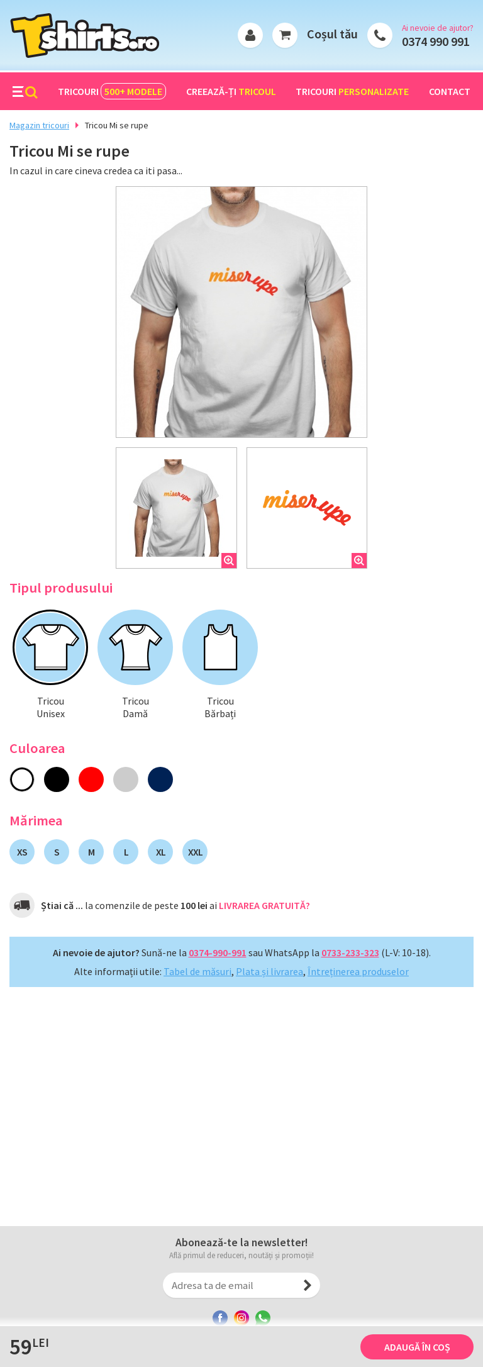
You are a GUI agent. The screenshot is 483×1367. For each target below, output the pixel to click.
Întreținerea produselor (358, 971)
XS (22, 851)
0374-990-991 (218, 952)
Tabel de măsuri (197, 971)
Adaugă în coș (417, 1347)
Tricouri (112, 91)
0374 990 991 (436, 41)
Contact (449, 91)
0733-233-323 (350, 952)
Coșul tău (332, 34)
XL (160, 851)
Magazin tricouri (39, 125)
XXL (195, 851)
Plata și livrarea (269, 971)
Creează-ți (231, 91)
